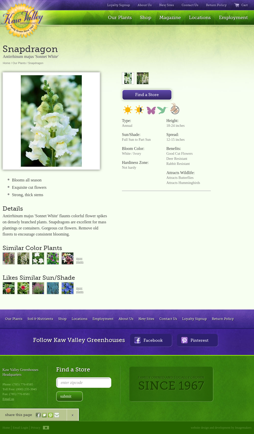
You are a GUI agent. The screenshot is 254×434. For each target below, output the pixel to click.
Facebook (148, 340)
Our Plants (120, 17)
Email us (8, 399)
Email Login (20, 427)
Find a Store (147, 94)
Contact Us (190, 5)
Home (6, 63)
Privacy (35, 427)
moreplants (80, 260)
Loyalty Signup (118, 5)
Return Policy (216, 5)
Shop (145, 17)
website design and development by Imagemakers (221, 427)
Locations (200, 17)
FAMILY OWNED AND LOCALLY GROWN (171, 384)
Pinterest (195, 340)
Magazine (170, 17)
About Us (145, 5)
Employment (233, 17)
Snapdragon (35, 63)
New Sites (166, 5)
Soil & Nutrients (40, 319)
